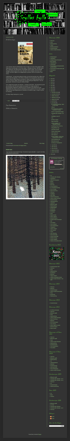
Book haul (52, 184)
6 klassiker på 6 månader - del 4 (56, 380)
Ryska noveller (53, 215)
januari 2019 (54, 151)
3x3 (51, 175)
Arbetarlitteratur (53, 62)
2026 (52, 78)
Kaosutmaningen (53, 48)
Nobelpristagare (53, 56)
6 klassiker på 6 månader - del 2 (56, 408)
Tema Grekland (53, 224)
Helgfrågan (52, 193)
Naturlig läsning (53, 43)
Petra (55, 160)
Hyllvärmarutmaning (54, 196)
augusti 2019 (54, 99)
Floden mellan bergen (55, 131)
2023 (52, 83)
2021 (52, 87)
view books (61, 168)
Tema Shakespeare (54, 225)
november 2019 (55, 94)
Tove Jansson (53, 230)
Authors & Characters (54, 180)
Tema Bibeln (52, 222)
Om (51, 393)
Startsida (26, 143)
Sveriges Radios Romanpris (56, 59)
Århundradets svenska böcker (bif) (57, 68)
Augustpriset (52, 58)
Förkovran (52, 40)
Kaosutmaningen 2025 (55, 266)
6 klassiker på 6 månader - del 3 (56, 378)
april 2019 (54, 146)
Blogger (39, 434)
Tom (52, 117)
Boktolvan (52, 274)
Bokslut (51, 181)
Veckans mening (53, 237)
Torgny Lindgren (53, 228)
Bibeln (51, 71)
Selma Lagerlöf (53, 216)
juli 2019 (53, 101)
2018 (52, 154)
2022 (52, 85)
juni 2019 (54, 102)
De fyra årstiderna (53, 186)
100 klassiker (53, 64)
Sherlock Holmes (53, 218)
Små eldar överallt (55, 129)
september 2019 (55, 97)
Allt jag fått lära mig (55, 127)
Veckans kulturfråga (54, 236)
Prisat (51, 42)
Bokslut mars (9, 149)
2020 (52, 89)
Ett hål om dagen (54, 119)
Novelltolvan (52, 210)
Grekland (52, 396)
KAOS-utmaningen (54, 322)
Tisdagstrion (52, 227)
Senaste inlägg (9, 143)
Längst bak (52, 202)
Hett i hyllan (52, 195)
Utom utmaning (53, 233)
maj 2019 (54, 145)
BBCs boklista (53, 61)
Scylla (53, 416)
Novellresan (52, 209)
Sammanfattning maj (55, 139)
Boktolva (52, 183)
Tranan (51, 45)
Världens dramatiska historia (56, 240)
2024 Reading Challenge (56, 158)
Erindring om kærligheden (56, 142)
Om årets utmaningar (54, 310)
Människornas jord (55, 141)
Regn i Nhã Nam (54, 121)
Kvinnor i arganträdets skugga (57, 111)
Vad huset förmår (53, 234)
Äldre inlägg (41, 143)
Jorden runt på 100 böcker (55, 49)
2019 (52, 90)
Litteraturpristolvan (54, 201)
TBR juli (53, 107)
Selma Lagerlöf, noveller (55, 325)
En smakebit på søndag (55, 187)
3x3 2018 (52, 404)
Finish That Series (54, 190)
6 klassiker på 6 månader (55, 177)
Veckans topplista (53, 239)
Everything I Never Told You (57, 126)
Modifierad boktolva (54, 46)
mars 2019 (54, 148)
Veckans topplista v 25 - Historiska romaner (56, 124)
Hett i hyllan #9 (54, 134)
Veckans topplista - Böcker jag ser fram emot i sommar (57, 137)
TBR (51, 221)
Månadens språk (53, 204)
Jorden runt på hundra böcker (56, 291)
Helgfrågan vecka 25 (55, 116)
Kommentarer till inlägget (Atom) (19, 145)
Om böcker (52, 211)
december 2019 (55, 92)
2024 (52, 82)
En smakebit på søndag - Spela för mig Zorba (57, 105)
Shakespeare (53, 70)
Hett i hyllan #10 (54, 133)
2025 (52, 80)
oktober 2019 (54, 95)
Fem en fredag (53, 189)
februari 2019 (54, 150)
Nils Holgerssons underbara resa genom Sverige (57, 109)
